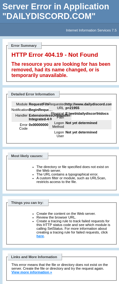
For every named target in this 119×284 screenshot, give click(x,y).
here (40, 236)
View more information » (32, 272)
